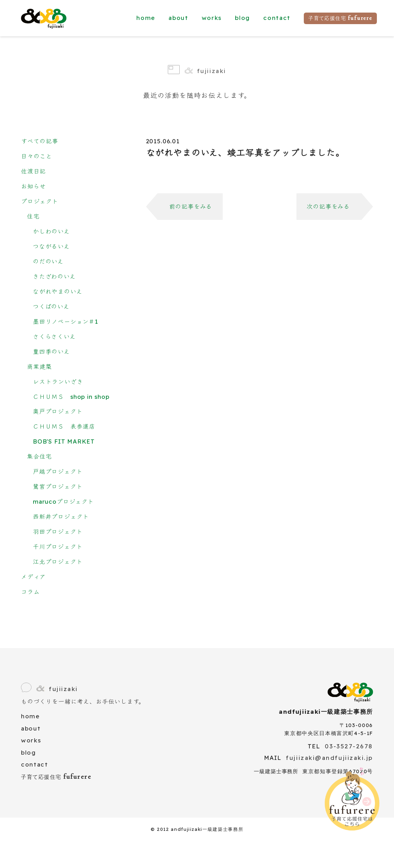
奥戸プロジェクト (58, 411)
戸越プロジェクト (58, 471)
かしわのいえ (51, 231)
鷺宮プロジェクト (58, 486)
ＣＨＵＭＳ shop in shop (71, 396)
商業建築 (39, 366)
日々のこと (36, 156)
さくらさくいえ (54, 336)
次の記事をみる (328, 206)
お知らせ (33, 186)
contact (277, 17)
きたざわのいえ (54, 276)
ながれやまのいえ (58, 291)
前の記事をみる (191, 206)
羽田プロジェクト (58, 531)
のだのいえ (48, 261)
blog (242, 17)
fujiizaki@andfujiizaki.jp (329, 757)
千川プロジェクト (58, 546)
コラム (30, 591)
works (212, 17)
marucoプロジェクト (63, 501)
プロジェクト (39, 201)
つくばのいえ (51, 306)
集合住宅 (39, 456)
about (178, 17)
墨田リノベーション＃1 (65, 321)
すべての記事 (39, 141)
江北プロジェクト (58, 561)
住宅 (33, 216)
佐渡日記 (33, 171)
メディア (33, 576)
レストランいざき (58, 381)
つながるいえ (51, 246)
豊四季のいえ (51, 351)
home (145, 17)
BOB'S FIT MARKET (64, 441)
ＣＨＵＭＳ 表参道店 (64, 426)
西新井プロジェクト (61, 516)
